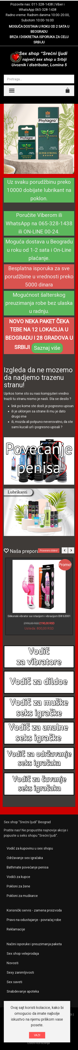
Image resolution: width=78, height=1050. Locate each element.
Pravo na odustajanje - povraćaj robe (34, 920)
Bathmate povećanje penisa (27, 867)
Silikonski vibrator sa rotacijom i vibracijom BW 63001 (39, 616)
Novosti (12, 963)
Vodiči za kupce (18, 877)
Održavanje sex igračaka (25, 858)
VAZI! (37, 1035)
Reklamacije (16, 929)
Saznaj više (47, 348)
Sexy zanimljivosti (20, 972)
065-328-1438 (45, 10)
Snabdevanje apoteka (23, 991)
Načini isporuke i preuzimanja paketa (34, 944)
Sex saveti (14, 982)
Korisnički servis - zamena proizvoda (34, 910)
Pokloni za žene (18, 886)
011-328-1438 (42, 4)
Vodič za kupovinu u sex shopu (30, 848)
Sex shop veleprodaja (23, 953)
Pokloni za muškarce (22, 896)
